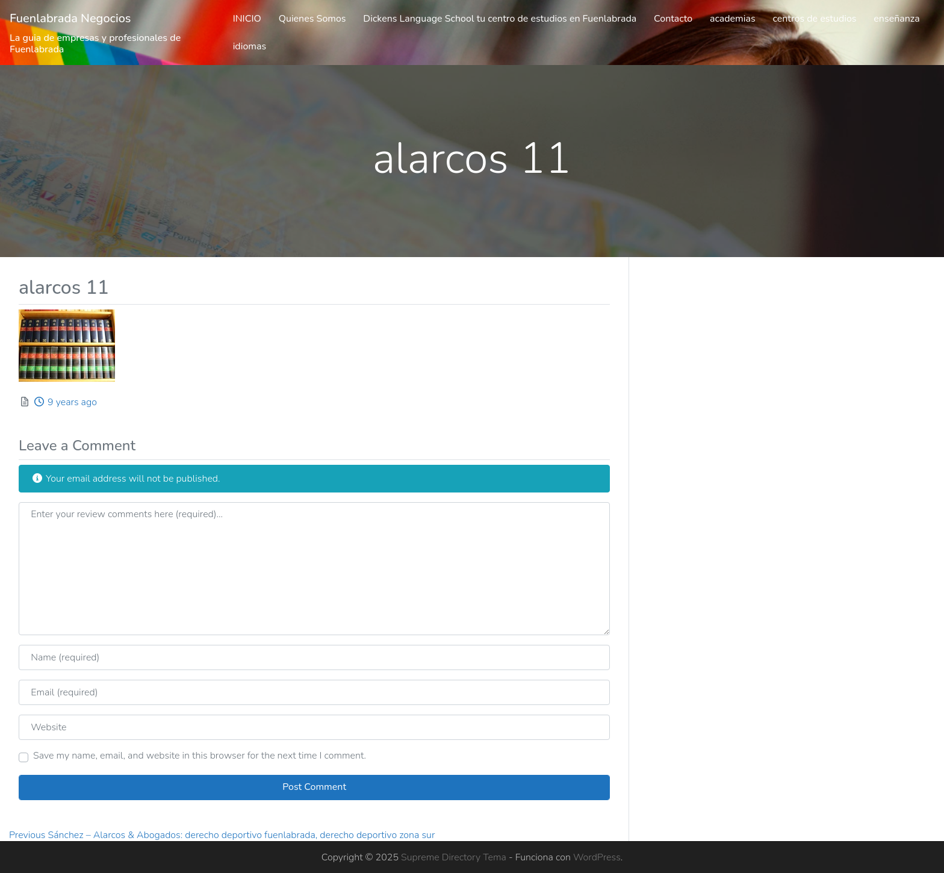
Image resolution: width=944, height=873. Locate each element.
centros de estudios (814, 18)
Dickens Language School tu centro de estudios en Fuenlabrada (499, 18)
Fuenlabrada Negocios (70, 18)
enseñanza (896, 18)
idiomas (250, 46)
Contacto (673, 18)
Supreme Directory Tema (455, 857)
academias (733, 18)
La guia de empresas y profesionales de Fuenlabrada (95, 43)
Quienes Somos (312, 18)
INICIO (247, 18)
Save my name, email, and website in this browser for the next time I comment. (199, 756)
